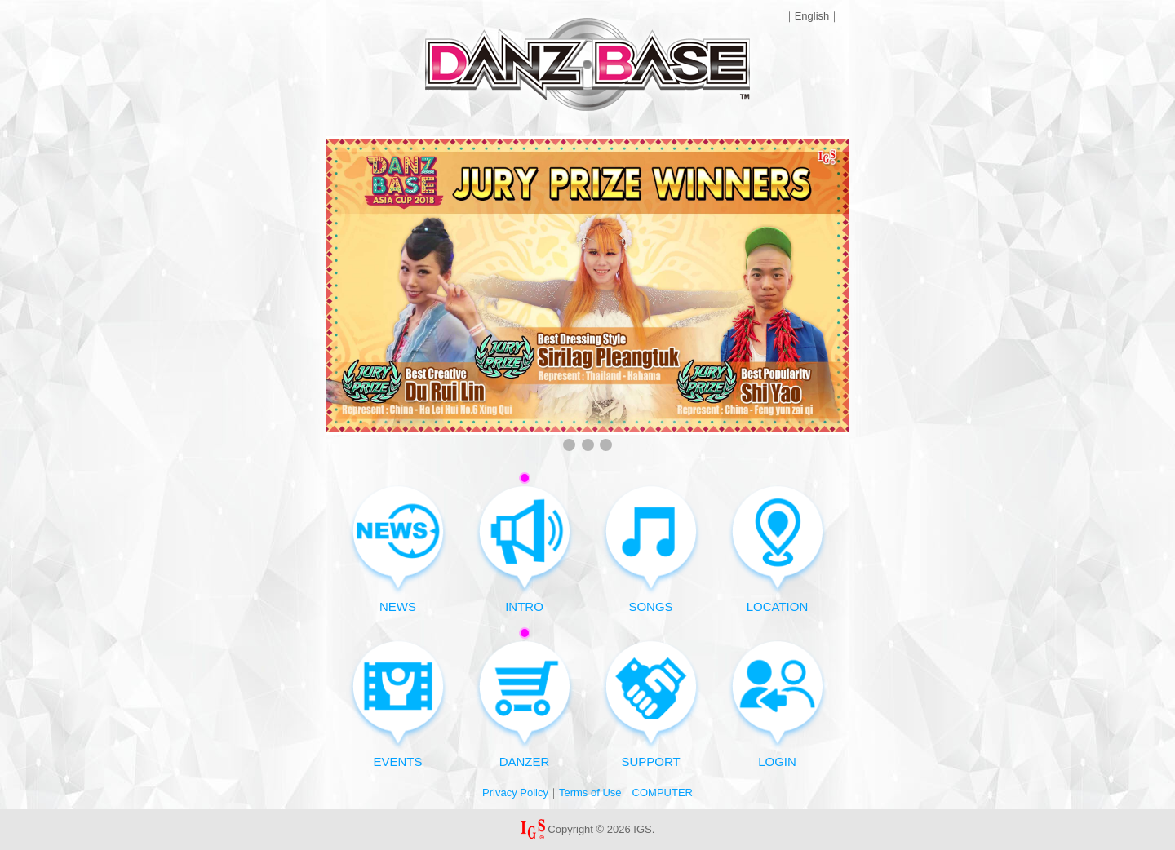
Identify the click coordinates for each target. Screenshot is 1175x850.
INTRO (524, 542)
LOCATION (777, 548)
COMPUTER (662, 792)
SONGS (651, 548)
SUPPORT (651, 703)
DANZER (524, 697)
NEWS (398, 548)
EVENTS (398, 703)
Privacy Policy (515, 792)
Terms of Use (590, 792)
